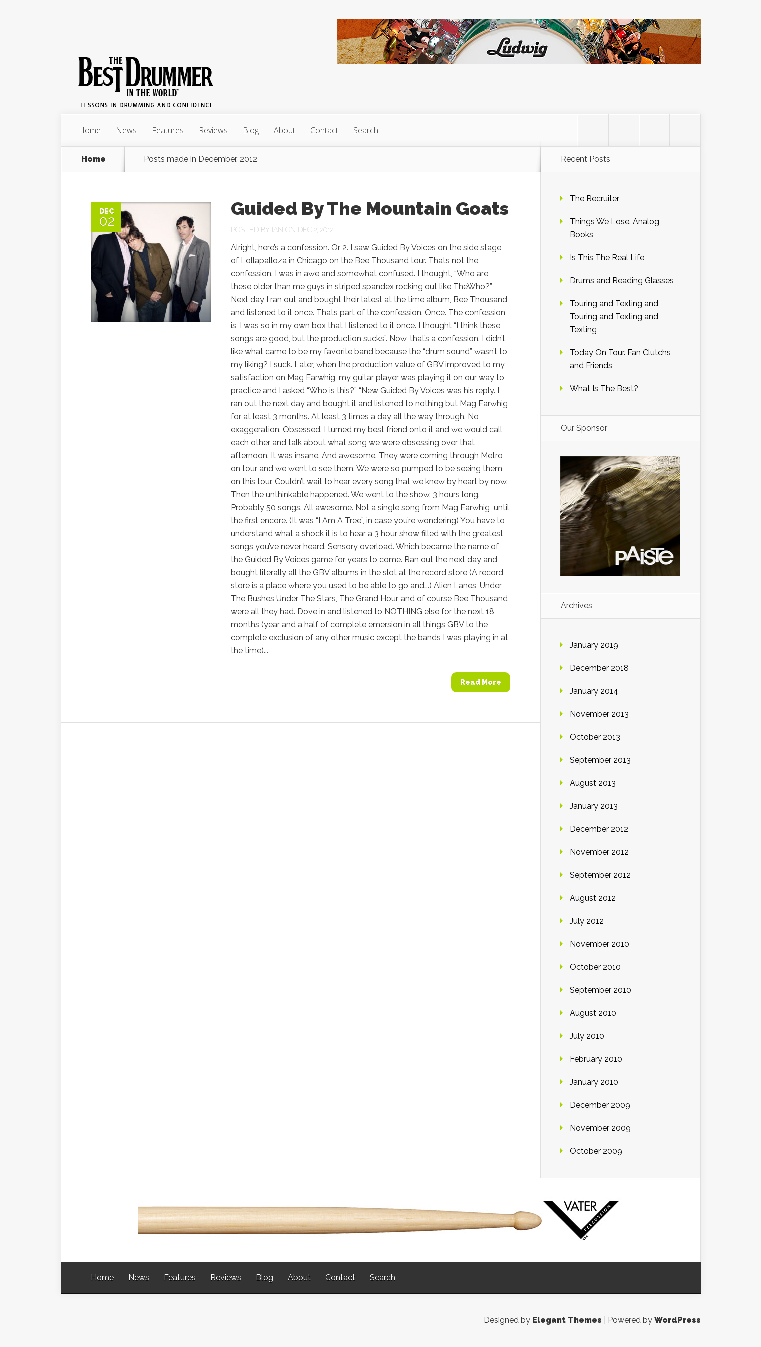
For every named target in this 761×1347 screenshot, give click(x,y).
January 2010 (594, 1082)
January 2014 (594, 691)
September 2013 (600, 760)
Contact (324, 130)
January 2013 (594, 806)
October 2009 (596, 1151)
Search (365, 130)
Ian (277, 230)
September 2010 (600, 990)
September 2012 (600, 875)
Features (168, 130)
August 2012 (593, 898)
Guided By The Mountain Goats (370, 208)
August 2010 (593, 1013)
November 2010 (599, 944)
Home (90, 130)
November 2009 (600, 1128)
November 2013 (599, 714)
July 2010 (587, 1036)
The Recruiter (594, 199)
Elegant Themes (567, 1320)
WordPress (677, 1320)
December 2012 (599, 829)
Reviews (213, 130)
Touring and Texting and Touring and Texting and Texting (614, 316)
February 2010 (596, 1059)
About (284, 130)
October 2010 (595, 967)
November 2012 (599, 852)
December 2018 (599, 668)
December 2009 (600, 1105)
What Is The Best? (604, 389)
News (126, 130)
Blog (251, 130)
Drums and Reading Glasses (622, 281)
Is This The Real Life (607, 257)
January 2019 (594, 645)
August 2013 (593, 783)
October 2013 (595, 737)
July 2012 (587, 921)
